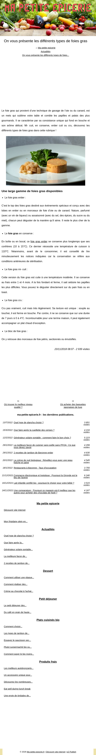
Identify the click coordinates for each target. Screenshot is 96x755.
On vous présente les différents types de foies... (45, 55)
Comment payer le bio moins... (19, 654)
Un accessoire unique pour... (18, 675)
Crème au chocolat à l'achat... (18, 591)
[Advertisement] (45, 80)
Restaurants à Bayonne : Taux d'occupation (35, 468)
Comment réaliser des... (15, 584)
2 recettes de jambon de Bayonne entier (33, 453)
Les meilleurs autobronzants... (18, 668)
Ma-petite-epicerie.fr (35, 752)
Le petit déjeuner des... (15, 605)
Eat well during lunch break (17, 689)
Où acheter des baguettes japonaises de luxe (73, 406)
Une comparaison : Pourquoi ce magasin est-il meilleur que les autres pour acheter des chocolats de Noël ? (44, 491)
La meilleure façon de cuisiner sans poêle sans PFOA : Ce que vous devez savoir (44, 446)
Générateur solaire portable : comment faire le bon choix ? (42, 438)
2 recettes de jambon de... (16, 563)
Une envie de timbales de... (17, 695)
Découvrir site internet (14, 510)
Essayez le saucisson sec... (17, 640)
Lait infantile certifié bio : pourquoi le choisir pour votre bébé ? (44, 483)
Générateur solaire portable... (18, 549)
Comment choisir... (13, 626)
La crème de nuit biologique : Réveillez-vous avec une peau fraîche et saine (43, 461)
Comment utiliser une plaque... (19, 577)
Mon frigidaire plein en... (16, 521)
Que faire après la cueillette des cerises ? (34, 430)
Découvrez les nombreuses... (18, 682)
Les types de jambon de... (16, 633)
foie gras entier (39, 241)
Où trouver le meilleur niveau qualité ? (18, 406)
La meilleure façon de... (15, 556)
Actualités (45, 51)
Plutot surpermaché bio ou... (18, 647)
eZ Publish (71, 752)
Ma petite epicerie (47, 48)
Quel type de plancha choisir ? (29, 422)
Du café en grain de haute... (17, 612)
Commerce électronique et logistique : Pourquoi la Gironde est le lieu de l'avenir (45, 476)
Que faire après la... (13, 542)
